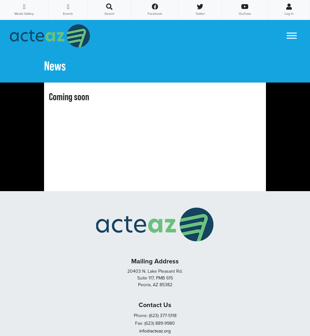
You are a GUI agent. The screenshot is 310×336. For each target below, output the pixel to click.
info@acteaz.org (155, 331)
